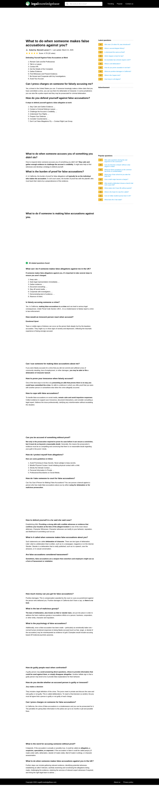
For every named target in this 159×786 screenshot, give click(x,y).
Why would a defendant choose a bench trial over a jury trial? (118, 184)
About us (117, 782)
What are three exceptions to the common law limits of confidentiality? (118, 170)
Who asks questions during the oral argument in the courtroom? (115, 160)
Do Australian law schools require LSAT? (117, 60)
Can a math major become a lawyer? (116, 179)
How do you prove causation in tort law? (117, 67)
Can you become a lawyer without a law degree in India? (117, 165)
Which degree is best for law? (114, 56)
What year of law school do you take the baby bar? (117, 175)
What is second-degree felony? (114, 48)
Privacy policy (128, 782)
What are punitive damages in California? (117, 71)
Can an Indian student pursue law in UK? (117, 196)
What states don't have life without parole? (118, 188)
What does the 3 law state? (113, 199)
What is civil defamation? (112, 64)
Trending (110, 4)
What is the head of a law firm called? (116, 192)
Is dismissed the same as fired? (114, 52)
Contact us (129, 4)
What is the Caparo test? (112, 75)
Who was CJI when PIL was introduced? (117, 44)
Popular (119, 4)
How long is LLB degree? (112, 79)
